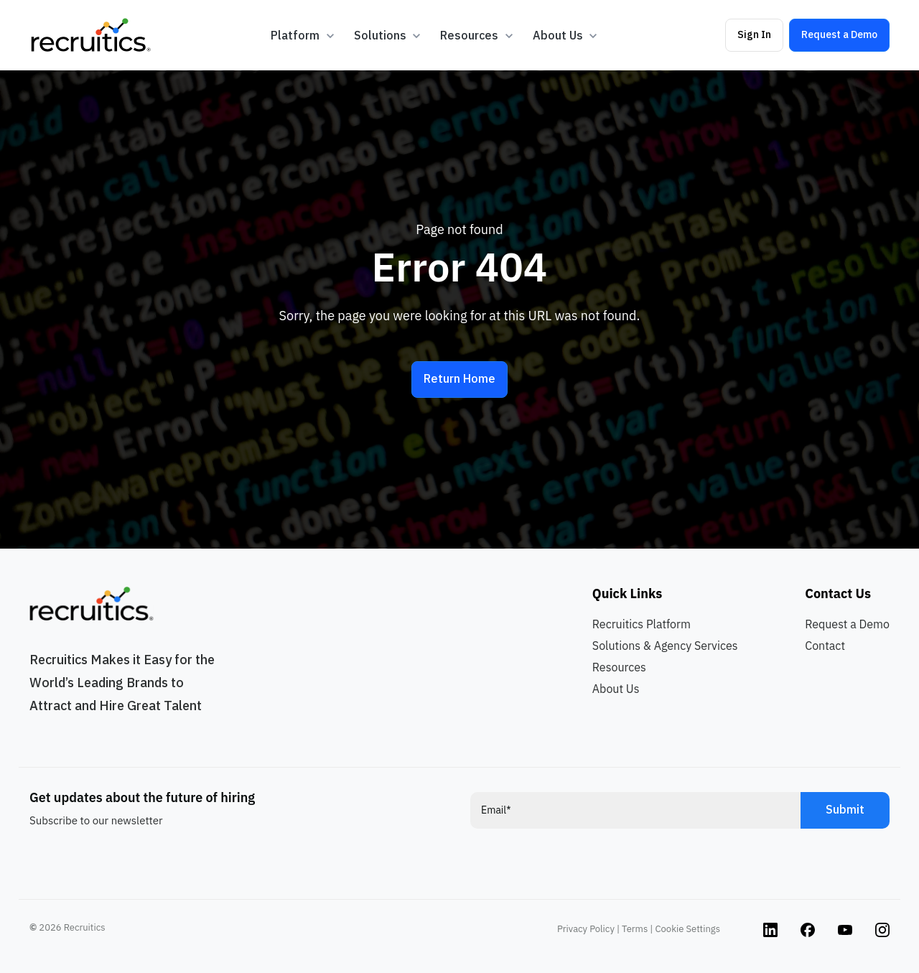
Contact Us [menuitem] (838, 593)
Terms (635, 929)
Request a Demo (839, 34)
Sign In (754, 34)
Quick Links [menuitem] (627, 593)
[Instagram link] (770, 929)
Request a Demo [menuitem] (847, 624)
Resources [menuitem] (619, 667)
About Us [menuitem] (616, 688)
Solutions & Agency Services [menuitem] (665, 645)
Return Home (459, 378)
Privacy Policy (586, 929)
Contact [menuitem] (825, 645)
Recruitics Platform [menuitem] (641, 624)
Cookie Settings (688, 929)
